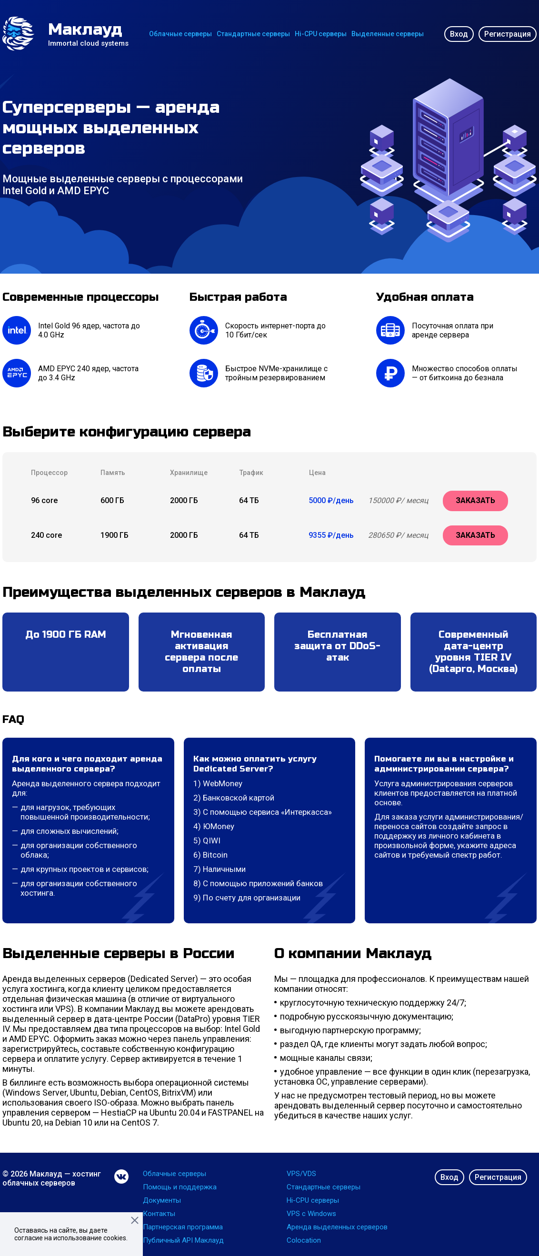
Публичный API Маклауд (183, 1240)
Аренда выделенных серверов (337, 1227)
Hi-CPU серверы (321, 34)
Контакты (159, 1213)
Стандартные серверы (253, 34)
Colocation (304, 1240)
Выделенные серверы (387, 34)
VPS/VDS (301, 1173)
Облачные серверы (180, 34)
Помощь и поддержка (180, 1187)
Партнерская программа (183, 1227)
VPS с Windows (311, 1213)
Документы (162, 1200)
